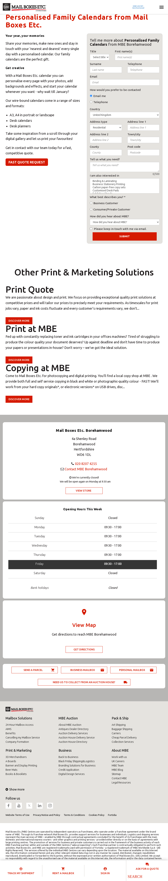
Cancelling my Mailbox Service (23, 737)
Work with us (119, 757)
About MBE (120, 750)
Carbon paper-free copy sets (124, 187)
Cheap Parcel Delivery (124, 737)
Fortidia (112, 815)
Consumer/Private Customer (111, 209)
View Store (83, 490)
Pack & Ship (120, 718)
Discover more (19, 320)
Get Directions (84, 649)
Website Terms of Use (17, 815)
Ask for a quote (147, 868)
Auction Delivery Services (73, 733)
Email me (99, 96)
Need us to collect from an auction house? (84, 682)
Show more (15, 789)
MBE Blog (117, 769)
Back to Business (68, 757)
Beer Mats (11, 769)
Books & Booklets (16, 774)
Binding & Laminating (124, 181)
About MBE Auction (70, 724)
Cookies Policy (96, 815)
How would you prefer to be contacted (115, 89)
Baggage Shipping (122, 729)
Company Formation (17, 741)
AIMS (8, 729)
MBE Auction (68, 718)
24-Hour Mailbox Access (20, 724)
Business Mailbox (82, 670)
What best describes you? (106, 197)
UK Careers (118, 761)
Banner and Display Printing (21, 765)
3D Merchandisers (16, 757)
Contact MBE (119, 778)
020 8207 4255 (86, 463)
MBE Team (118, 765)
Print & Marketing (18, 750)
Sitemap (116, 774)
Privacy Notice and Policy (46, 815)
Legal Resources (121, 782)
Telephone (100, 102)
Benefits (11, 733)
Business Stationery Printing (124, 184)
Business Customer (105, 203)
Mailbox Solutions (19, 718)
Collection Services (123, 741)
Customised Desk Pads (124, 190)
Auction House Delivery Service (77, 737)
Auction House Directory (73, 741)
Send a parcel (33, 670)
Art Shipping (119, 724)
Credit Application (69, 769)
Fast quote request (27, 162)
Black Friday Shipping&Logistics (77, 761)
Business (65, 750)
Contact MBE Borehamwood (86, 469)
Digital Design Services (72, 774)
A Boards (11, 761)
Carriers (116, 733)
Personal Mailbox (132, 670)
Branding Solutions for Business (77, 765)
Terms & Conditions (74, 815)
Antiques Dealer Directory (74, 729)
